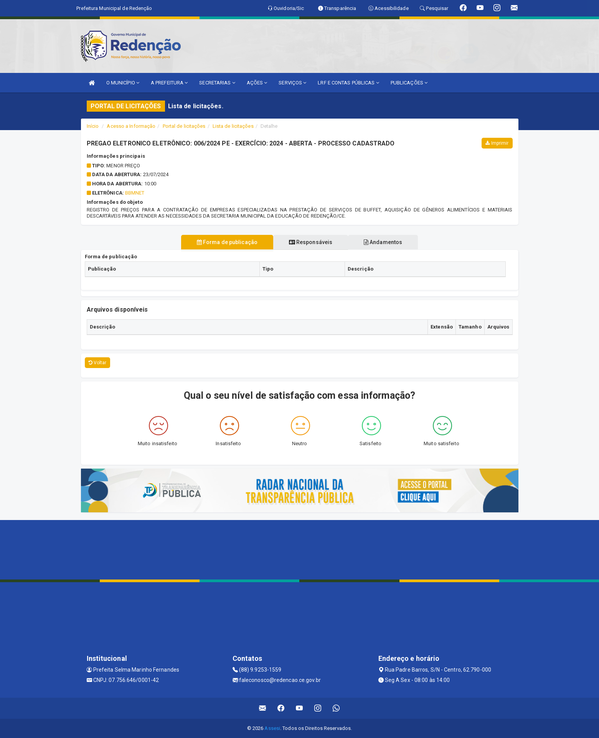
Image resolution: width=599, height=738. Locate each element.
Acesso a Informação (131, 126)
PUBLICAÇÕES (409, 83)
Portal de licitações (184, 126)
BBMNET (135, 193)
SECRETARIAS (217, 83)
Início (93, 126)
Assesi (272, 728)
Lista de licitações (233, 126)
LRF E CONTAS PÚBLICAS (348, 83)
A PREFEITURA (169, 83)
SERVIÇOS (292, 83)
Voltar (98, 362)
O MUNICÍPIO (122, 83)
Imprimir (496, 143)
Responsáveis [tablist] (310, 242)
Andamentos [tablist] (384, 242)
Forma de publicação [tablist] (226, 242)
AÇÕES (257, 83)
